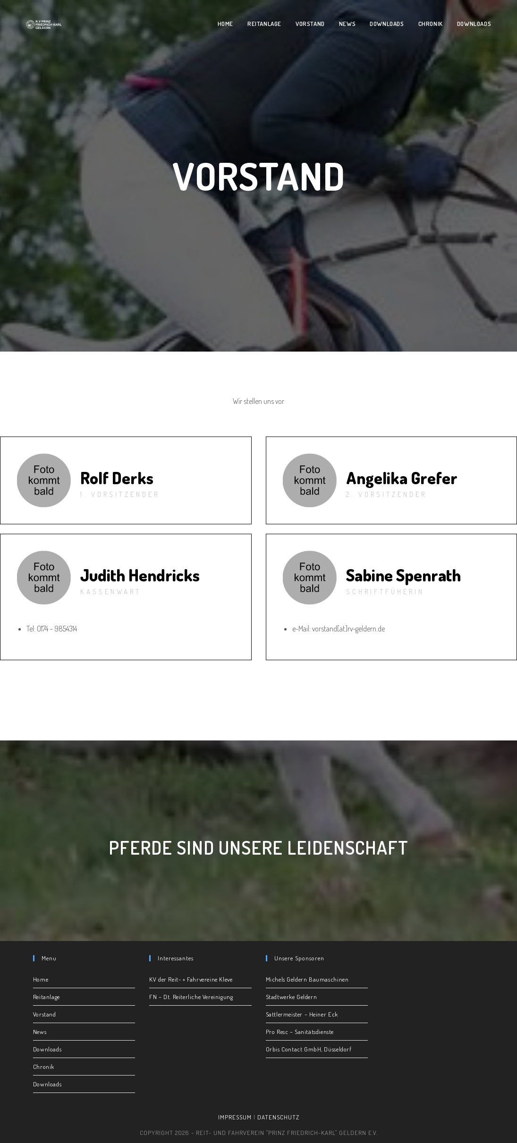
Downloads (47, 1049)
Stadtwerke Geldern (291, 996)
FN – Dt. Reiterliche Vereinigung (191, 996)
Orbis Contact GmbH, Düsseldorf (309, 1049)
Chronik (43, 1066)
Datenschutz (278, 1117)
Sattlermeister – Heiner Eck (302, 1014)
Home (40, 979)
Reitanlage (46, 996)
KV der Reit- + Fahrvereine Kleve (190, 979)
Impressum (235, 1117)
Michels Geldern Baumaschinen (307, 979)
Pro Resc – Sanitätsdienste (300, 1031)
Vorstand (44, 1014)
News (39, 1031)
